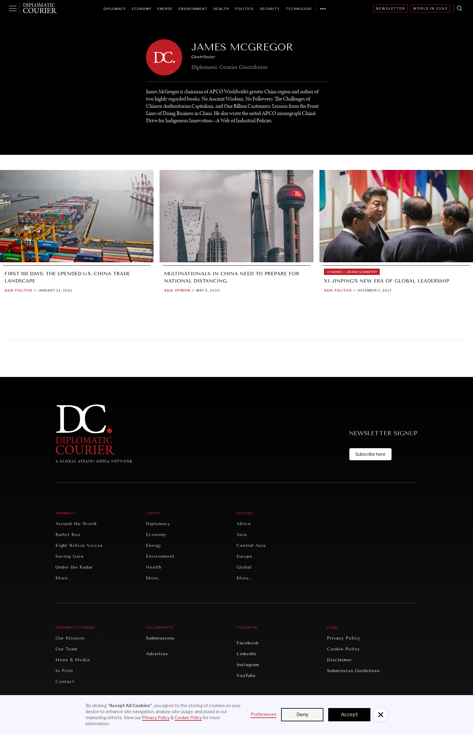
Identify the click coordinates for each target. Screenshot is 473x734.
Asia (9, 290)
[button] (380, 714)
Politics (244, 9)
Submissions (160, 638)
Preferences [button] (263, 714)
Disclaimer (339, 659)
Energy (165, 9)
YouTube (246, 675)
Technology (299, 9)
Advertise (157, 653)
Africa (244, 523)
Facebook (248, 643)
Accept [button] (349, 714)
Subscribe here (370, 454)
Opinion (182, 290)
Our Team (66, 649)
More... (63, 578)
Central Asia (251, 545)
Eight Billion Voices (79, 545)
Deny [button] (302, 714)
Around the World (76, 523)
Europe (244, 556)
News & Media (73, 659)
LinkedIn (246, 653)
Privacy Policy (343, 638)
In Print (64, 670)
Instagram (248, 664)
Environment (193, 9)
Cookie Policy (343, 649)
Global (244, 567)
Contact (65, 681)
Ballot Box (68, 534)
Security (270, 9)
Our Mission (70, 638)
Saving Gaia (70, 556)
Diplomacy (114, 9)
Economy (141, 9)
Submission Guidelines (353, 670)
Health (221, 9)
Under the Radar (74, 567)
